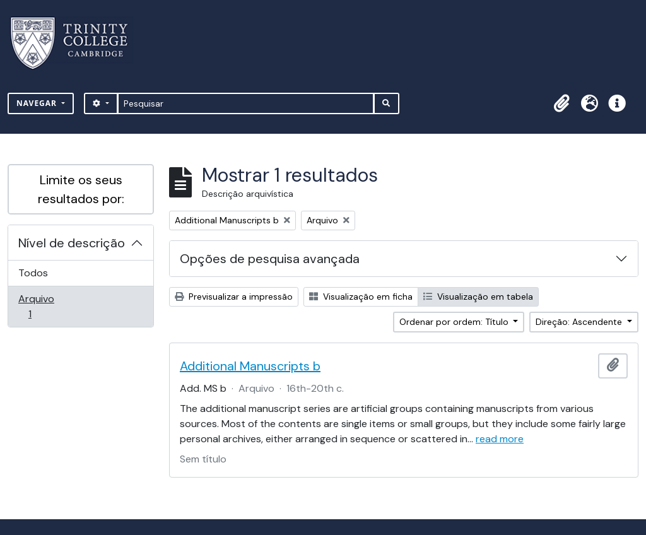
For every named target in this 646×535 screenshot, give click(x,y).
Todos (33, 272)
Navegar (37, 103)
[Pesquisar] (245, 103)
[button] (561, 103)
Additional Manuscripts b (250, 365)
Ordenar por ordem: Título (455, 321)
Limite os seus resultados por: (81, 189)
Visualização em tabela (478, 296)
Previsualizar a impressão (234, 296)
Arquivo (48, 306)
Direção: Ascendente (580, 321)
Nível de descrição (71, 243)
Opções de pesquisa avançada (270, 258)
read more (500, 438)
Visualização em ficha (361, 296)
